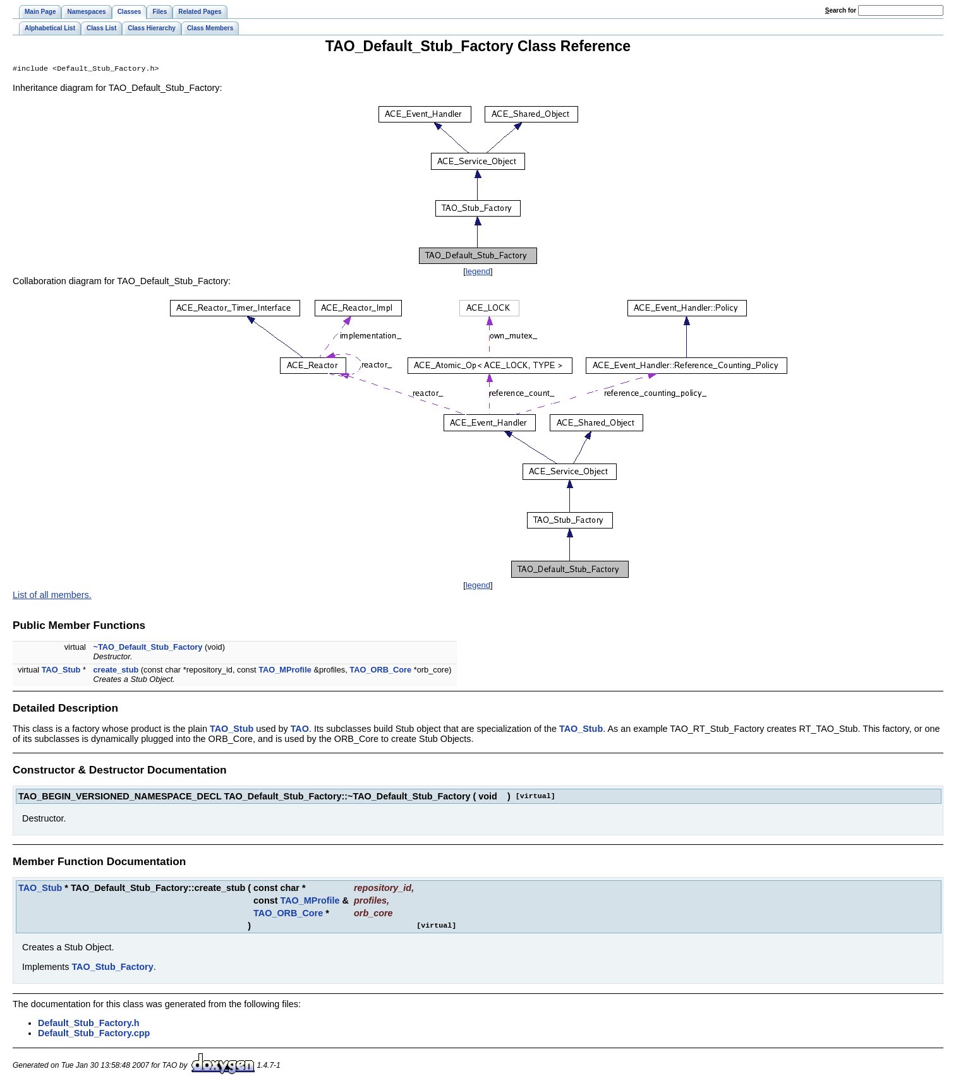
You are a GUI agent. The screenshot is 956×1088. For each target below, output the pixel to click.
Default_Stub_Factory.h (88, 1024)
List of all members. (52, 596)
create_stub (115, 671)
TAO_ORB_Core (380, 671)
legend (478, 272)
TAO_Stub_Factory (112, 968)
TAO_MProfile (285, 671)
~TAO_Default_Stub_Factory (147, 648)
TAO (300, 730)
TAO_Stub (61, 671)
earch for (840, 10)
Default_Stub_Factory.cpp (94, 1034)
